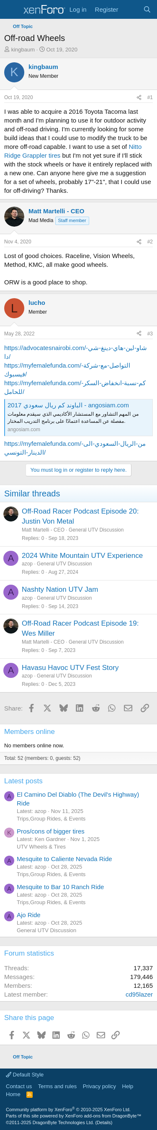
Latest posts (23, 781)
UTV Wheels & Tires (41, 847)
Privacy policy (99, 1086)
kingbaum (23, 49)
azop (27, 564)
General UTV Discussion (96, 530)
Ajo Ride (29, 914)
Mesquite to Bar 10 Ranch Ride (60, 886)
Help (128, 1086)
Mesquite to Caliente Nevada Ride (64, 858)
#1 (150, 97)
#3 (150, 334)
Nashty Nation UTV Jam (60, 589)
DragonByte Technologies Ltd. (63, 1122)
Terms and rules (57, 1086)
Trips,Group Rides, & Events (51, 819)
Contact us (19, 1086)
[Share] (139, 97)
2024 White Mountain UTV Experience (82, 556)
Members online (29, 732)
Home (13, 1094)
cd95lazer (139, 994)
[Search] (147, 9)
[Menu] (11, 9)
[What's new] (130, 9)
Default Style (25, 1074)
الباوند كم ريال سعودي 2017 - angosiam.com (68, 405)
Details (104, 1122)
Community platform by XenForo (68, 1109)
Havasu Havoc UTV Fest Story (70, 668)
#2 (150, 242)
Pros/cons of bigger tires (51, 831)
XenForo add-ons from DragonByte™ (103, 1115)
